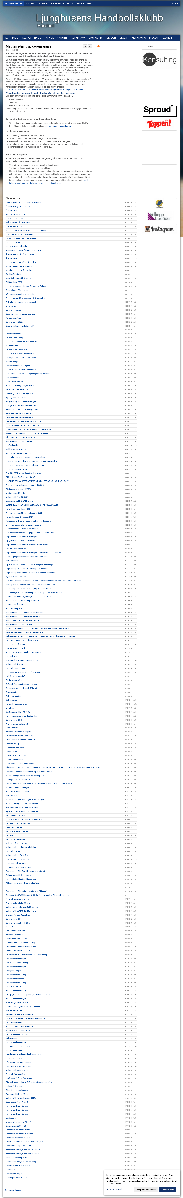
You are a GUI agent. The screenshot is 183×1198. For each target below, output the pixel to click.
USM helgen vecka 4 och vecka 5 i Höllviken (23, 202)
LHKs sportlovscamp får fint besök (20, 764)
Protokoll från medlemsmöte (17, 899)
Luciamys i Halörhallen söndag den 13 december (26, 1018)
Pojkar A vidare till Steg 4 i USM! (19, 875)
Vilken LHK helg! (12, 752)
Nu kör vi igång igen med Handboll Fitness (23, 716)
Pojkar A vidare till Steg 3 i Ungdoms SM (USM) (25, 1142)
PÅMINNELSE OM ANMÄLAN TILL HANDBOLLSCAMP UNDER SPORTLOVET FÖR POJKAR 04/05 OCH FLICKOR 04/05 (53, 768)
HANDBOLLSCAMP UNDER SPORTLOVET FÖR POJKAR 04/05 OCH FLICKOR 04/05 (39, 784)
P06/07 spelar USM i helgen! (17, 469)
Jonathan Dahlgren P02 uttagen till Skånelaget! (25, 799)
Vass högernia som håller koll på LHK (21, 270)
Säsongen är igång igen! (16, 644)
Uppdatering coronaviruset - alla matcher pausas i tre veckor (30, 573)
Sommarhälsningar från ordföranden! (21, 262)
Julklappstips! (11, 700)
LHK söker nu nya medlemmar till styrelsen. (23, 672)
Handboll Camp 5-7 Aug (15, 668)
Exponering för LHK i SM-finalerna (19, 501)
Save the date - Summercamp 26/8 (20, 736)
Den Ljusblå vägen (13, 971)
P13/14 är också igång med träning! (20, 477)
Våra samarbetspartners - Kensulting (21, 294)
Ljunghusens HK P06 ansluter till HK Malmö (23, 421)
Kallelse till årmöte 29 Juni (16, 935)
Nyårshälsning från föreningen (18, 222)
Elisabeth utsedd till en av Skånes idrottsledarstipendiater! (29, 1082)
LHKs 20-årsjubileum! (14, 382)
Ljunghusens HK (13, 3)
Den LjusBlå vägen (13, 274)
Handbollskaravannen (15, 979)
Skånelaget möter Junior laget (18, 915)
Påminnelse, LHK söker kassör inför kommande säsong (28, 521)
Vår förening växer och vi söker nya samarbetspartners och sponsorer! (34, 592)
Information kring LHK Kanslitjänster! (21, 453)
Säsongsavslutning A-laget (17, 1102)
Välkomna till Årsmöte (15, 604)
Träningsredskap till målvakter (18, 780)
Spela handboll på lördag (16, 863)
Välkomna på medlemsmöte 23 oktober (22, 907)
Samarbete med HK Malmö (17, 831)
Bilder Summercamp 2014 (16, 1158)
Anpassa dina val (114, 1189)
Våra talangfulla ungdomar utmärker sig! (22, 437)
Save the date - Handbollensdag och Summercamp (26, 955)
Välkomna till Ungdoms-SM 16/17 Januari (23, 1006)
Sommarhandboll (13, 378)
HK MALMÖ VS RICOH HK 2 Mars (19, 867)
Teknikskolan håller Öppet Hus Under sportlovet (25, 871)
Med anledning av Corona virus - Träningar (23, 616)
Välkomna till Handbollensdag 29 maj (21, 947)
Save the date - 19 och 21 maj (18, 859)
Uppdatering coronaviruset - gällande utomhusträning (28, 545)
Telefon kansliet (12, 445)
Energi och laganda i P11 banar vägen (21, 401)
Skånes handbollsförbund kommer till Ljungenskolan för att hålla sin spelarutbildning (40, 636)
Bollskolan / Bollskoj (62, 3)
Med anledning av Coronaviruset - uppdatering (25, 612)
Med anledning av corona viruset (19, 624)
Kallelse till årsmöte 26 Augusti (18, 732)
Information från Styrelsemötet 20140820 (22, 1154)
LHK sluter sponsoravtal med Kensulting (22, 342)
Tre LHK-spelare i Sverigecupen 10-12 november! (25, 298)
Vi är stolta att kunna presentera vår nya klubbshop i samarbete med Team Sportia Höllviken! (43, 581)
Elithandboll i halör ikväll (15, 827)
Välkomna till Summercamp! (17, 1070)
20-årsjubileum (12, 346)
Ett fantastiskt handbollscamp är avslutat (22, 600)
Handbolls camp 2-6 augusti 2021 (19, 517)
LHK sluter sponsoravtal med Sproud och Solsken (26, 286)
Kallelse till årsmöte (14, 1086)
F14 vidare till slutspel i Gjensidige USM (22, 409)
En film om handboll (14, 696)
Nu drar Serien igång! (14, 1050)
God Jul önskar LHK (14, 226)
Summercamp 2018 (14, 720)
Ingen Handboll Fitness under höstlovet (22, 811)
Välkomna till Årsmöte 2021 (17, 497)
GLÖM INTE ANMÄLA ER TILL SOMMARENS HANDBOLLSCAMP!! (32, 505)
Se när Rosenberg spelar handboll (20, 1014)
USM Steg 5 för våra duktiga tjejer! (20, 393)
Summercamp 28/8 (13, 919)
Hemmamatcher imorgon (16, 959)
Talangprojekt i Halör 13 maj (17, 1094)
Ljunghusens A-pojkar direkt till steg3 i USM (24, 1054)
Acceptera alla (167, 1190)
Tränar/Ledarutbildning (15, 760)
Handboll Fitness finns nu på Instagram (22, 640)
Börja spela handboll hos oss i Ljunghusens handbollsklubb (30, 585)
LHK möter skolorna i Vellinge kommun (22, 234)
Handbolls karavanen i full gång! (19, 1138)
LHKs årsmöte (11, 306)
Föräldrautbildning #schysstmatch (20, 386)
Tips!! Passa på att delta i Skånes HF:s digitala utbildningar (29, 565)
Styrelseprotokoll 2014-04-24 (17, 1178)
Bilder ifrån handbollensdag (17, 1090)
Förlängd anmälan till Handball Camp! (21, 358)
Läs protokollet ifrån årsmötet (18, 1166)
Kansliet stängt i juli (14, 318)
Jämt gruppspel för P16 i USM (18, 712)
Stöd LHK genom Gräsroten (17, 1002)
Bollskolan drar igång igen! (17, 350)
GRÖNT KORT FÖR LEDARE (16, 756)
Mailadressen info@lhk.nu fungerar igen (22, 529)
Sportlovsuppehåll (13, 334)
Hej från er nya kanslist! (15, 676)
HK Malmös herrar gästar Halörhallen (21, 238)
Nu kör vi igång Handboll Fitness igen (21, 879)
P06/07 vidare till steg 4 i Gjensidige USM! (23, 425)
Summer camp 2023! (14, 322)
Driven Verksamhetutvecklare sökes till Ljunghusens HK (28, 429)
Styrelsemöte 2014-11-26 (16, 1126)
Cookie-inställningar (13, 1190)
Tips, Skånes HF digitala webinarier (20, 541)
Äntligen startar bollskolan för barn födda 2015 (25, 485)
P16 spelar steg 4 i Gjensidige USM (20, 413)
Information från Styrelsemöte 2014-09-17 (23, 1150)
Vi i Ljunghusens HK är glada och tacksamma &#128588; (29, 230)
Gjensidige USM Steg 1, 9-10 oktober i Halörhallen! (26, 465)
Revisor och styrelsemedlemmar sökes (22, 660)
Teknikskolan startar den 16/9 (18, 823)
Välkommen (11, 1170)
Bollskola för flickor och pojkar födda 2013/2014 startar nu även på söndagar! (37, 628)
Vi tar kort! (10, 708)
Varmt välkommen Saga (15, 815)
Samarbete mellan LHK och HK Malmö (21, 688)
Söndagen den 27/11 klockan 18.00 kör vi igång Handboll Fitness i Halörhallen (37, 895)
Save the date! (11, 692)
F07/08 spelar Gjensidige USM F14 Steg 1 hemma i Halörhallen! (31, 461)
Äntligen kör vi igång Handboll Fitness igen (23, 652)
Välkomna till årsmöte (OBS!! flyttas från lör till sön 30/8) (28, 596)
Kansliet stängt (12, 362)
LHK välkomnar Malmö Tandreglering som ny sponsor (28, 374)
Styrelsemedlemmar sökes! (17, 939)
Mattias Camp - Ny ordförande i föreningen (23, 250)
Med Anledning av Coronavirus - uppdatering (24, 620)
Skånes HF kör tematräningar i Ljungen (21, 684)
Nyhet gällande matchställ (16, 397)
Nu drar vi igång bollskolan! (17, 246)
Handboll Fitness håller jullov (17, 791)
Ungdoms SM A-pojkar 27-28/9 (18, 1146)
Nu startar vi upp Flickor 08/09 (18, 1030)
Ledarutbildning (12, 744)
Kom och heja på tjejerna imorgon (19, 1026)
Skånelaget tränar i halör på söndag (20, 943)
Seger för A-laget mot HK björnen (19, 1134)
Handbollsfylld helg (14, 1022)
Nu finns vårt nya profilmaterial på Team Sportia (25, 776)
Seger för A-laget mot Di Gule (18, 1130)
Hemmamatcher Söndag (16, 975)
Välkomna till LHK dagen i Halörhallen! (21, 847)
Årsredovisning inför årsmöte (18, 206)
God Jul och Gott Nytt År (16, 549)
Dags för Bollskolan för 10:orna (18, 1066)
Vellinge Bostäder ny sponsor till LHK (21, 405)
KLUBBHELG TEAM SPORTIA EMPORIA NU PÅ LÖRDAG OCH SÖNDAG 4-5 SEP (37, 481)
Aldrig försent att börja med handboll (21, 302)
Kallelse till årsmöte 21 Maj (16, 843)
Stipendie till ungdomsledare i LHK (20, 326)
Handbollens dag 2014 (15, 1174)
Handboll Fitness (13, 851)
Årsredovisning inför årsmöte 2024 (20, 254)
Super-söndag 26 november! (17, 290)
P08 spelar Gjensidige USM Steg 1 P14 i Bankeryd (26, 457)
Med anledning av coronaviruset (29, 46)
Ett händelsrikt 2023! (14, 282)
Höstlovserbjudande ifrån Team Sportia (22, 807)
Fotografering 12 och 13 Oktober (19, 1046)
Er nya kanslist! (12, 728)
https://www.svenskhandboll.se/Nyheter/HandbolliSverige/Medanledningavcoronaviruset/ (44, 89)
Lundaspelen (11, 1118)
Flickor (30, 3)
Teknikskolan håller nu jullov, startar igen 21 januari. (26, 891)
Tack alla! (9, 835)
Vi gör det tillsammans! (15, 748)
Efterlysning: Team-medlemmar (18, 1062)
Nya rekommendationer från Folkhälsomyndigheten (27, 433)
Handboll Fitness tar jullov (16, 704)
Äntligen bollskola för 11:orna (18, 903)
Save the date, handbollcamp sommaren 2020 (24, 632)
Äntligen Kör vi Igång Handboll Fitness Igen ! (24, 819)
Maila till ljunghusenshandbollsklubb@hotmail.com (27, 557)
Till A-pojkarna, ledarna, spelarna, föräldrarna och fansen (29, 994)
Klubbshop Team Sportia (16, 449)
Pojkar (43, 3)
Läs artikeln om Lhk (14, 986)
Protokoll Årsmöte (13, 656)
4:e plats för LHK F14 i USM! (17, 389)
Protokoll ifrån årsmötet (15, 927)
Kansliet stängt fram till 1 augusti (19, 266)
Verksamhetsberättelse (15, 839)
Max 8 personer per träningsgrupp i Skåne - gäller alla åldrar (30, 533)
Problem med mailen (14, 242)
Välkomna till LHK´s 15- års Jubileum (21, 855)
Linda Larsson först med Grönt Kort (20, 740)
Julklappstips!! (12, 561)
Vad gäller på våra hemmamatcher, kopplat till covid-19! (28, 588)
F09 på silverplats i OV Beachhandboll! (21, 370)
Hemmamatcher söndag (16, 990)
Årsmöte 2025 (11, 210)
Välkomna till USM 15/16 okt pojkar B (21, 911)
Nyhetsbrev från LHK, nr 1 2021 (18, 509)
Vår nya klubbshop (13, 310)
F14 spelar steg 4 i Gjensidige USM (20, 417)
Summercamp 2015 (14, 1058)
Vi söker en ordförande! (15, 493)
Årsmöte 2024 (11, 258)
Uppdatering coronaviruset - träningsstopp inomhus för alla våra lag (33, 553)
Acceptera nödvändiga (146, 1190)
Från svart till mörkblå (14, 218)
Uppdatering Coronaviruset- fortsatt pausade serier (27, 569)
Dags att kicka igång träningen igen (20, 314)
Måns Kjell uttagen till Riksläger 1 (19, 278)
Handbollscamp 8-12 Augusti (18, 366)
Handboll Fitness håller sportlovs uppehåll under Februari (29, 772)
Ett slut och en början (14, 680)
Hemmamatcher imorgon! (16, 1042)
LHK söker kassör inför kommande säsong (23, 525)
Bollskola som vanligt (14, 338)
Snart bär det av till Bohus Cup (18, 951)
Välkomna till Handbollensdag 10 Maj (21, 1098)
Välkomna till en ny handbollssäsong (21, 1162)
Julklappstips (11, 795)
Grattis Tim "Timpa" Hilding (17, 963)
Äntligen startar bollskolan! (17, 724)
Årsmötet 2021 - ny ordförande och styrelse (23, 473)
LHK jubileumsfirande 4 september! (20, 354)
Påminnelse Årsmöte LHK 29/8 (18, 489)
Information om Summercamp (18, 214)
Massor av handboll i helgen (17, 787)
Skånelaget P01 (12, 1038)
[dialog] (142, 1182)
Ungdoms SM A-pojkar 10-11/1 (18, 1122)
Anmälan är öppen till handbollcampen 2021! (24, 513)
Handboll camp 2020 (14, 608)
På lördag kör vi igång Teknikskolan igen (22, 883)
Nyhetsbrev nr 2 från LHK (16, 577)
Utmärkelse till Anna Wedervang (19, 1078)
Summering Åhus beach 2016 (18, 923)
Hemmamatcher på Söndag (17, 1034)
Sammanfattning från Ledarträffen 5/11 (22, 803)
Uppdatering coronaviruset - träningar (21, 537)
